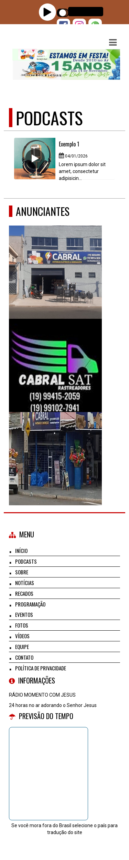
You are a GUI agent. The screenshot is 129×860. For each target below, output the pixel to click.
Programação (30, 604)
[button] (113, 42)
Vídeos (22, 636)
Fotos (21, 625)
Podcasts (26, 561)
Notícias (24, 582)
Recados (24, 593)
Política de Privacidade (40, 668)
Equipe (22, 646)
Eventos (24, 614)
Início (21, 550)
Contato (24, 657)
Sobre (21, 572)
